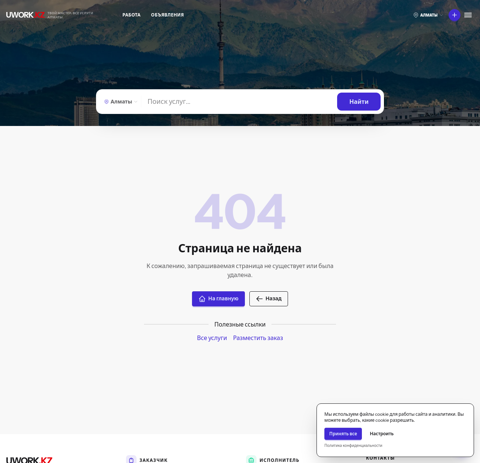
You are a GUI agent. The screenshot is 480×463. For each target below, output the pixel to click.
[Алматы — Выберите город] (120, 101)
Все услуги (212, 338)
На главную (218, 299)
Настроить (382, 433)
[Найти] (239, 102)
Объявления (167, 15)
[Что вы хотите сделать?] (454, 15)
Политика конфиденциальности (353, 445)
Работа (132, 15)
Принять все (343, 433)
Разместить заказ (258, 338)
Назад (269, 299)
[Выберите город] (428, 15)
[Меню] (468, 15)
